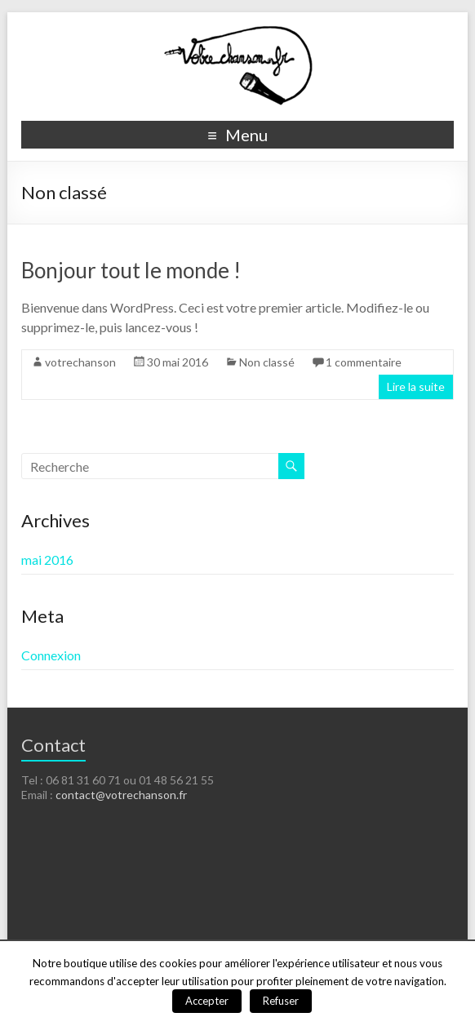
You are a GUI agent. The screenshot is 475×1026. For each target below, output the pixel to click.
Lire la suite (416, 386)
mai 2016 (47, 559)
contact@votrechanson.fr (121, 795)
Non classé (267, 362)
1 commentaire (364, 362)
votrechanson (80, 362)
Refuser (281, 1000)
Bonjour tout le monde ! (131, 270)
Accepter (207, 1000)
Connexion (51, 655)
